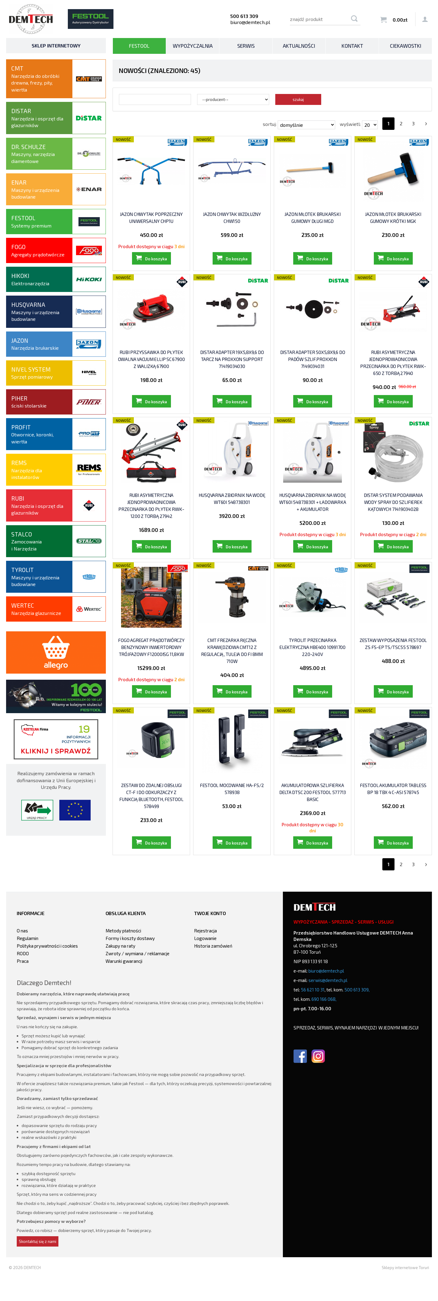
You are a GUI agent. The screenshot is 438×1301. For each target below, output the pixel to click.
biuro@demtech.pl (250, 22)
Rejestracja (205, 953)
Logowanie (205, 961)
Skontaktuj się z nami (37, 1264)
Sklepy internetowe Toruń (405, 1290)
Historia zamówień (213, 969)
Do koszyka (156, 263)
